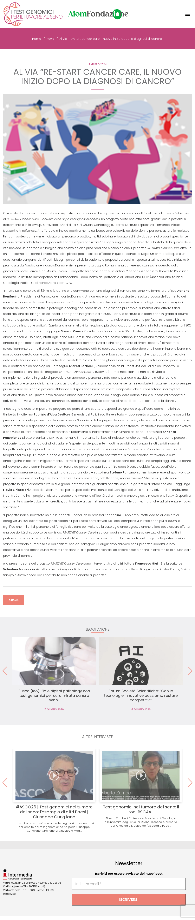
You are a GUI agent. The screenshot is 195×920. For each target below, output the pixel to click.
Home (36, 39)
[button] (190, 671)
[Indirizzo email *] (129, 884)
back (14, 600)
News (50, 39)
